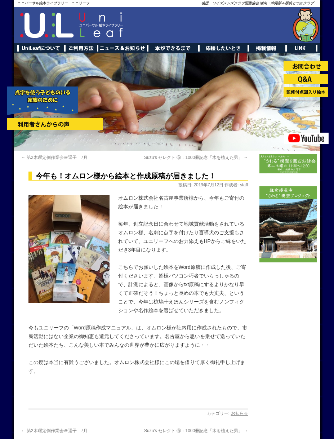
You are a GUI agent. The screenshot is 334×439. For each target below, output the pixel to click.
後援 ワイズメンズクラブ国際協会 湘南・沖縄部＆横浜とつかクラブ (257, 3)
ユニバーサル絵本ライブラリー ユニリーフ (54, 3)
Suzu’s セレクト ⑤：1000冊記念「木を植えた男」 (196, 157)
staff (244, 184)
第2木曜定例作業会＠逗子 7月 (54, 157)
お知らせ (239, 413)
